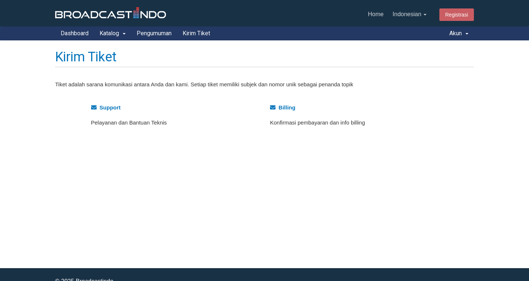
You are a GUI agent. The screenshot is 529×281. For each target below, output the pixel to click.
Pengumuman (154, 33)
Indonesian (410, 14)
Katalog (113, 33)
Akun (458, 33)
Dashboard (75, 33)
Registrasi (456, 15)
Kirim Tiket (196, 33)
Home (376, 14)
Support (106, 107)
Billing (282, 107)
